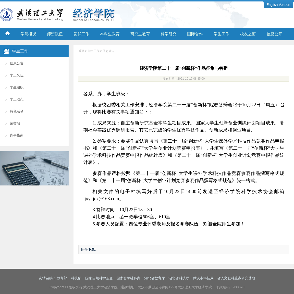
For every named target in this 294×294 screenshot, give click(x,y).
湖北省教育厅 (154, 278)
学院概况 (28, 34)
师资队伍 (55, 34)
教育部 (62, 278)
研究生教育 (140, 34)
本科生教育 (110, 34)
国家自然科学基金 (99, 278)
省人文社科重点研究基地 (236, 278)
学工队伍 (17, 75)
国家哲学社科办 (128, 278)
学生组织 (17, 87)
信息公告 (17, 63)
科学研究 (168, 34)
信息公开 (274, 34)
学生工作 (221, 34)
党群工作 (81, 34)
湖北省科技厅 (179, 278)
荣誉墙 (15, 123)
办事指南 (17, 135)
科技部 (76, 278)
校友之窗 (248, 34)
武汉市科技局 (203, 278)
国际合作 (195, 34)
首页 (81, 51)
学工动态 (17, 99)
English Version (278, 5)
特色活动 (17, 111)
